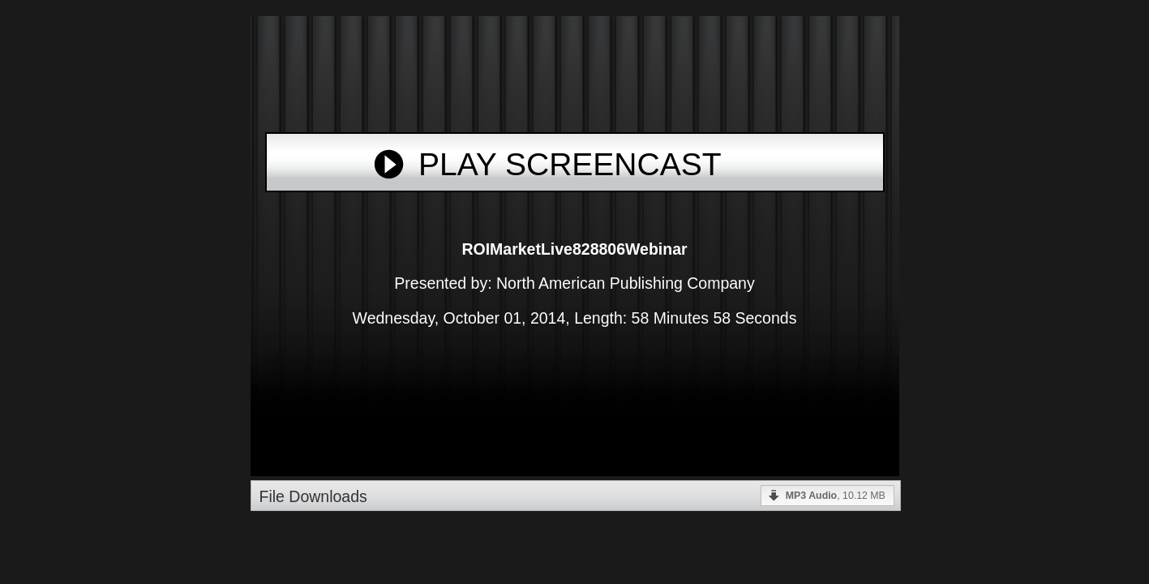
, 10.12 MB (835, 495)
